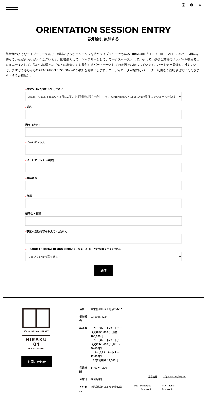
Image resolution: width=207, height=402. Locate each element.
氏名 (28, 107)
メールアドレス (35, 142)
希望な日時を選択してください (44, 89)
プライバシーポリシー (174, 376)
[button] (12, 8)
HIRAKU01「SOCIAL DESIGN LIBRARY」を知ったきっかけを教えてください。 (74, 249)
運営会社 (152, 376)
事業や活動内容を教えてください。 (47, 231)
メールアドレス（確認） (40, 160)
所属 (28, 196)
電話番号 (31, 178)
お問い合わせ (36, 362)
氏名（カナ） (33, 124)
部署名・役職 (33, 213)
